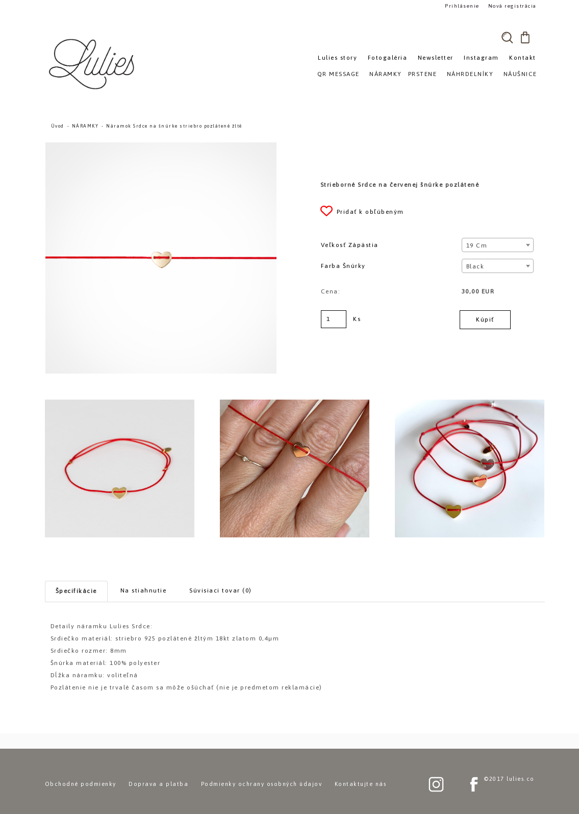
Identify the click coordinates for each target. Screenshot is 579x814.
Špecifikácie (76, 591)
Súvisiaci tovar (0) (220, 590)
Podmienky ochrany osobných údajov (261, 784)
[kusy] (333, 319)
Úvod (57, 126)
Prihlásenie (461, 6)
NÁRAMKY (85, 126)
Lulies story (337, 57)
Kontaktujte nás (361, 784)
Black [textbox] (475, 266)
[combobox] (498, 245)
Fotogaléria (388, 57)
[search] (507, 37)
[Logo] (93, 64)
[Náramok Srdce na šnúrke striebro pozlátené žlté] (161, 147)
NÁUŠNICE (520, 74)
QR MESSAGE (338, 74)
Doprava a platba (158, 784)
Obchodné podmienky (80, 784)
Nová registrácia (512, 6)
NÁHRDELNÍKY (470, 74)
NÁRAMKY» (387, 74)
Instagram (481, 57)
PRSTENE (422, 74)
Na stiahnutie (143, 590)
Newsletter (436, 57)
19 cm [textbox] (477, 245)
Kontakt (522, 57)
